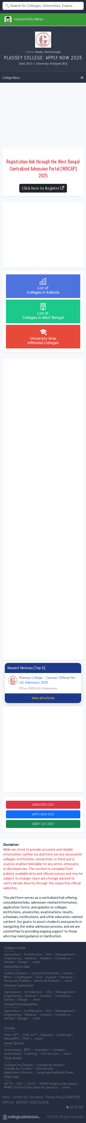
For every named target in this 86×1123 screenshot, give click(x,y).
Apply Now (43, 814)
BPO (27, 1050)
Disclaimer (37, 1097)
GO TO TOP (75, 1107)
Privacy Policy (55, 1097)
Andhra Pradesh (16, 973)
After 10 (11, 1035)
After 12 (29, 1035)
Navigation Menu (24, 19)
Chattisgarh (23, 977)
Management (65, 954)
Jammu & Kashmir (46, 981)
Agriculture (12, 954)
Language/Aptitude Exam (54, 1072)
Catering (30, 1053)
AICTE (8, 1084)
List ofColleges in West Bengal (43, 311)
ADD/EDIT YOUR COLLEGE (32, 1102)
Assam (68, 973)
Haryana (66, 977)
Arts (49, 954)
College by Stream (50, 1065)
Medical (30, 958)
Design (22, 962)
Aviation (46, 958)
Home (29, 52)
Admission (43, 805)
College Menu (11, 77)
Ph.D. (26, 1038)
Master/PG (11, 1038)
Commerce (63, 958)
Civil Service (49, 1053)
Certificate (63, 1035)
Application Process (18, 1072)
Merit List (43, 824)
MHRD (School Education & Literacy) (30, 1087)
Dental (9, 962)
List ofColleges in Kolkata (43, 286)
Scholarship (44, 1068)
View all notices (43, 698)
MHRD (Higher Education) (58, 1084)
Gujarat (50, 977)
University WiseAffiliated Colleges (43, 336)
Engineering (12, 958)
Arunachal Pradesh (45, 973)
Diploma (47, 1035)
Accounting (12, 1050)
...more (36, 962)
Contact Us (20, 1097)
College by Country (18, 1068)
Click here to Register (43, 188)
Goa (39, 977)
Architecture (33, 954)
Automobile (12, 1053)
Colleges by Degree (18, 1065)
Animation (41, 1050)
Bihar (7, 977)
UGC (20, 1084)
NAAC (31, 1084)
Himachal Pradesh (17, 981)
